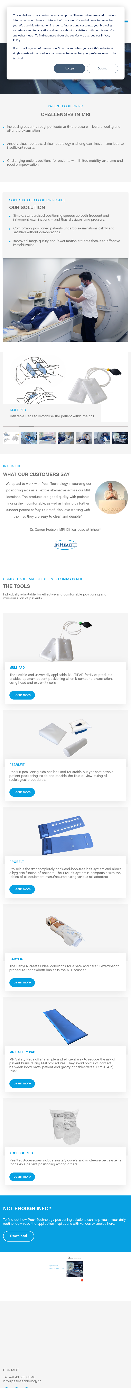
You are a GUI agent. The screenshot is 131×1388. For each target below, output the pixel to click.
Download (18, 1207)
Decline (102, 68)
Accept (69, 68)
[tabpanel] (65, 358)
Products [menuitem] (10, 1336)
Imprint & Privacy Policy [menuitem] (20, 1375)
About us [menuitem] (10, 1342)
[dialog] (65, 43)
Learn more (22, 666)
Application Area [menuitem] (15, 1330)
